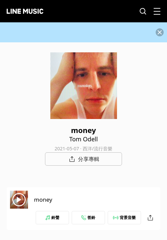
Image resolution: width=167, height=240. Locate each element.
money (43, 199)
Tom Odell (83, 139)
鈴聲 (52, 217)
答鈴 (88, 217)
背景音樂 (124, 217)
